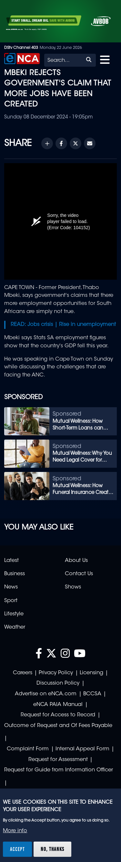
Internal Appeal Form (82, 749)
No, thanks (52, 849)
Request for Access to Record (58, 715)
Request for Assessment (58, 759)
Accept (17, 849)
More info (15, 831)
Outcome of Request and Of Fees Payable (58, 725)
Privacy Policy (56, 673)
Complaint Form (28, 749)
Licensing (91, 673)
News (11, 587)
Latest (11, 560)
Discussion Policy (57, 683)
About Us (76, 560)
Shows (73, 587)
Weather (14, 627)
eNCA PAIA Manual (58, 704)
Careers (22, 673)
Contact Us (79, 574)
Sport (10, 600)
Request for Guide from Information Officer (58, 770)
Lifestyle (14, 614)
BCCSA (92, 694)
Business (14, 574)
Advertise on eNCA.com (45, 694)
